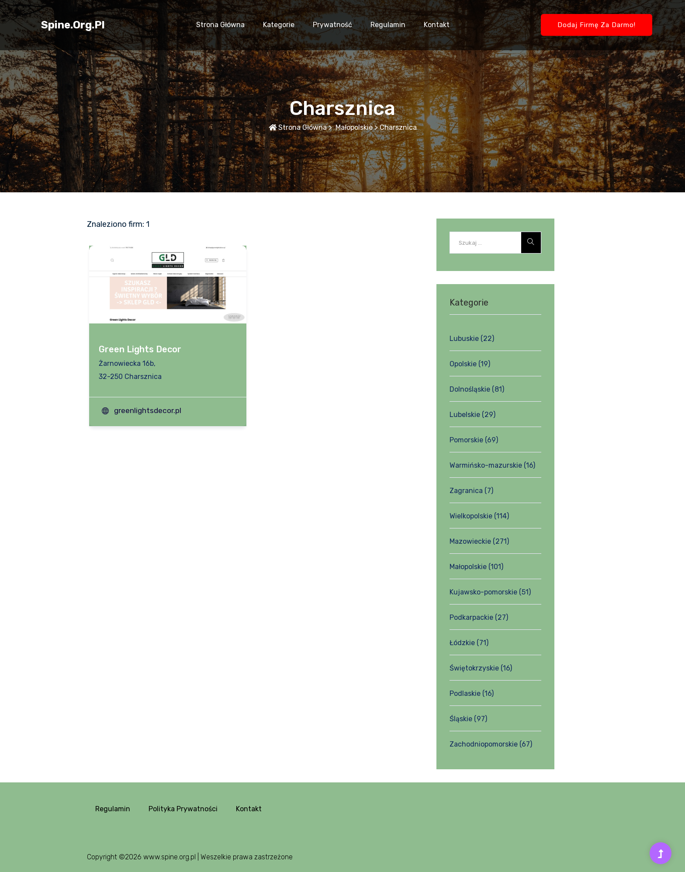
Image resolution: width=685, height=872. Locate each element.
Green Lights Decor (140, 349)
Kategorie (278, 25)
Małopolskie (353, 127)
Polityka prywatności (183, 809)
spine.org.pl (73, 25)
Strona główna (220, 25)
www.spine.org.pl (169, 857)
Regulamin (387, 25)
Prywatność (332, 25)
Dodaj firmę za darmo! (596, 25)
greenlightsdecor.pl (147, 410)
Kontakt (437, 25)
